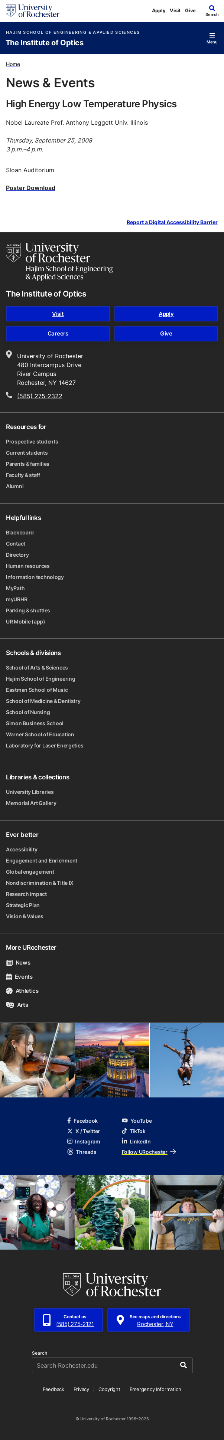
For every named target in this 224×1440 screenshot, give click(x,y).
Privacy (81, 1389)
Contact (15, 543)
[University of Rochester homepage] (32, 10)
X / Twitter (83, 1131)
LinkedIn (136, 1141)
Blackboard (20, 532)
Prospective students (32, 441)
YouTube (137, 1120)
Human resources (28, 565)
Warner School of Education (40, 734)
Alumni (14, 486)
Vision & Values (24, 916)
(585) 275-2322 (39, 396)
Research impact (26, 893)
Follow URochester (149, 1151)
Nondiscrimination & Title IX (40, 882)
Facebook (82, 1120)
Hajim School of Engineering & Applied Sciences (73, 32)
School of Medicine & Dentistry (43, 700)
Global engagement (30, 871)
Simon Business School (35, 723)
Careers (58, 333)
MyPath (15, 588)
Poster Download (30, 188)
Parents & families (27, 463)
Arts (17, 1005)
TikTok (134, 1131)
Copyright (109, 1389)
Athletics (22, 991)
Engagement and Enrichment (41, 860)
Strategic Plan (23, 905)
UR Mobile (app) (25, 621)
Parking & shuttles (28, 610)
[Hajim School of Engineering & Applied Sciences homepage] (59, 262)
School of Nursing (28, 712)
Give (190, 10)
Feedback (53, 1389)
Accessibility (21, 849)
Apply (159, 10)
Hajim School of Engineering (40, 678)
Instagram (83, 1141)
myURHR (16, 599)
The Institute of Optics (45, 43)
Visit (175, 10)
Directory (17, 554)
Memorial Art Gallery (31, 802)
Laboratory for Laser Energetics (44, 745)
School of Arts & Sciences (37, 667)
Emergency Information (156, 1389)
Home (13, 63)
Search (39, 1353)
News (18, 962)
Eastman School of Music (37, 689)
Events (19, 977)
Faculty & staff (23, 474)
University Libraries (29, 791)
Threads (81, 1151)
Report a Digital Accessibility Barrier (172, 222)
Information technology (35, 576)
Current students (27, 452)
